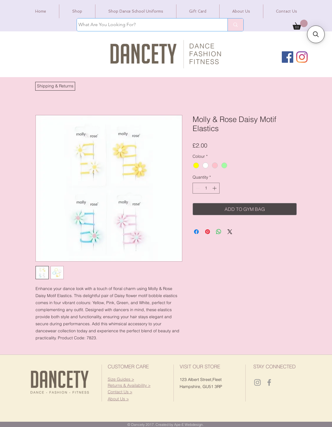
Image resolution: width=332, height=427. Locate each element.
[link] (300, 25)
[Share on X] (229, 231)
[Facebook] (287, 57)
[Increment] (215, 188)
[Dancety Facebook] (269, 382)
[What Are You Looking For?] (146, 24)
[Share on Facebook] (196, 231)
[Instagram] (302, 57)
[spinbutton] (206, 188)
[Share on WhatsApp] (218, 231)
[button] (55, 86)
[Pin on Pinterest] (207, 231)
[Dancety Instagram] (257, 382)
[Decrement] (197, 188)
